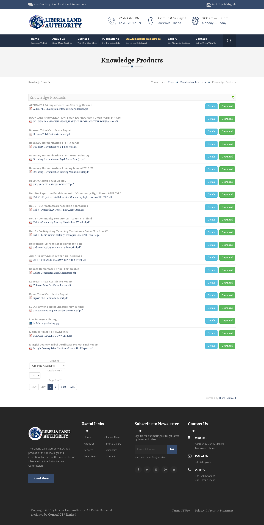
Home (39, 41)
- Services (87, 450)
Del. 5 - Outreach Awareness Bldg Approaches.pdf (58, 209)
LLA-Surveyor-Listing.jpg (46, 323)
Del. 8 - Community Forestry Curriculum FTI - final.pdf (61, 222)
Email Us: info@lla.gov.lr (221, 4)
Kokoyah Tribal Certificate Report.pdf (52, 285)
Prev (43, 386)
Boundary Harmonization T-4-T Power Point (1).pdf (58, 159)
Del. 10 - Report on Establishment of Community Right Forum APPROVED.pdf (72, 197)
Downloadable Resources (144, 41)
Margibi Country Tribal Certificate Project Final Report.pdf (62, 348)
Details (211, 106)
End (72, 386)
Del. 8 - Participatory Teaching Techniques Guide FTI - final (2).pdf (66, 235)
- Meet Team (89, 456)
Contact (206, 41)
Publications (111, 41)
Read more (41, 478)
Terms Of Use (181, 510)
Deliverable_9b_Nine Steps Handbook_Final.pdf (57, 247)
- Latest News (112, 437)
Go (172, 449)
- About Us (88, 443)
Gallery (179, 41)
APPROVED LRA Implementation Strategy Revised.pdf (60, 109)
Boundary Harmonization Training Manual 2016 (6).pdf (61, 172)
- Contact (109, 456)
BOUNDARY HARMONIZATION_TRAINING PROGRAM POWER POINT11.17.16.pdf (75, 121)
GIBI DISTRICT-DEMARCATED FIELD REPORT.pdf (59, 260)
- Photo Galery (112, 443)
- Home (86, 437)
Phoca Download (227, 398)
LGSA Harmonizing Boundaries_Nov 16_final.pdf (57, 310)
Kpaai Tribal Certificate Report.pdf (50, 298)
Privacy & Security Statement (214, 510)
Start (34, 386)
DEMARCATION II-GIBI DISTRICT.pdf (53, 184)
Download (227, 106)
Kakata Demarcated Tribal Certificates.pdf (54, 272)
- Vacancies (110, 450)
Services (87, 41)
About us (62, 41)
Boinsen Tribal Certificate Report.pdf (52, 134)
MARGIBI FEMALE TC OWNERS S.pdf (52, 336)
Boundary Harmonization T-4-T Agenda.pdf (55, 146)
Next (63, 386)
